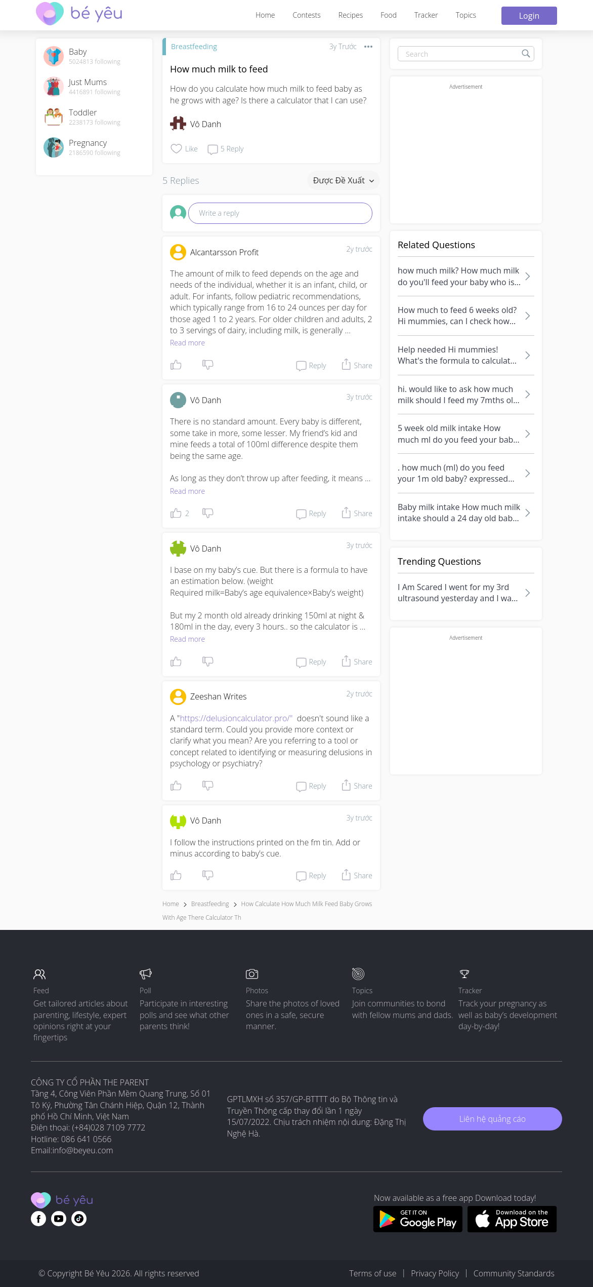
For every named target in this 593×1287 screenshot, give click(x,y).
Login (529, 15)
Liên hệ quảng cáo (492, 1118)
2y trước (359, 249)
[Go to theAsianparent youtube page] (58, 1218)
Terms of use (372, 1273)
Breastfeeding (194, 46)
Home (265, 15)
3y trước (359, 397)
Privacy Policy (435, 1273)
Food (388, 15)
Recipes (350, 15)
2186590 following (94, 153)
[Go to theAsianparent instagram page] (79, 1218)
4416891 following (94, 92)
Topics (466, 15)
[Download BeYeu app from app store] (512, 1229)
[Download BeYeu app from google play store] (417, 1229)
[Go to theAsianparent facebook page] (38, 1218)
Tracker (426, 15)
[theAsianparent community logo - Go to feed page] (79, 15)
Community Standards (514, 1273)
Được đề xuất (343, 180)
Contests (307, 15)
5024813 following (94, 62)
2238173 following (94, 123)
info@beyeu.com (83, 1150)
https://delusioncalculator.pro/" (236, 718)
